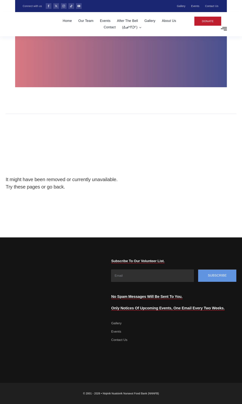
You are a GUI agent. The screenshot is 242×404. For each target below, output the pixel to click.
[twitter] (56, 6)
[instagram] (64, 6)
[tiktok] (71, 6)
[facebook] (48, 6)
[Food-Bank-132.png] (27, 16)
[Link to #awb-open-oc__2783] (224, 29)
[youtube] (79, 6)
